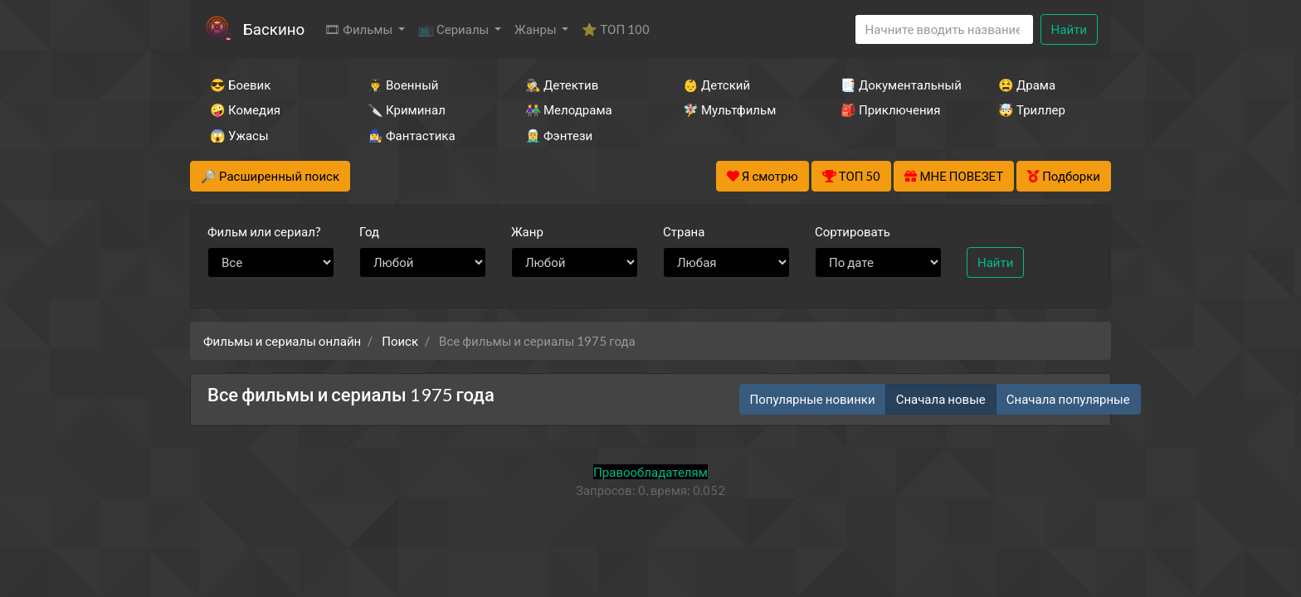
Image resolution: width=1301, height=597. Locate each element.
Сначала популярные (1068, 398)
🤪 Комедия (245, 109)
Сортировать (852, 231)
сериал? (264, 231)
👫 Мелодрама (568, 109)
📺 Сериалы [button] (454, 29)
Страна (683, 231)
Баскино (274, 28)
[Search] (944, 29)
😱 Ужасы (239, 135)
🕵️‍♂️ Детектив (561, 84)
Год (369, 231)
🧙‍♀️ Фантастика (412, 135)
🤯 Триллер (1031, 109)
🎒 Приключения (890, 109)
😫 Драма (1026, 84)
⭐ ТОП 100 (616, 29)
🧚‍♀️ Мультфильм (729, 109)
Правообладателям (650, 471)
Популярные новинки (812, 398)
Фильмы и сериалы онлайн (282, 340)
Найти (1069, 29)
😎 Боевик (240, 84)
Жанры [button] (536, 29)
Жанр (527, 231)
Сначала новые (941, 398)
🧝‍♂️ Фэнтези (558, 135)
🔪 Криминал (407, 109)
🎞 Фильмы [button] (359, 29)
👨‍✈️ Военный (403, 84)
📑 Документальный (897, 84)
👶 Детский (716, 84)
